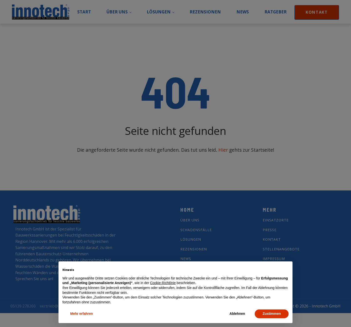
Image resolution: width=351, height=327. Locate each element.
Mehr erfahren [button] (81, 314)
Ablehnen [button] (237, 314)
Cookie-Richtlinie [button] (163, 283)
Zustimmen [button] (272, 314)
